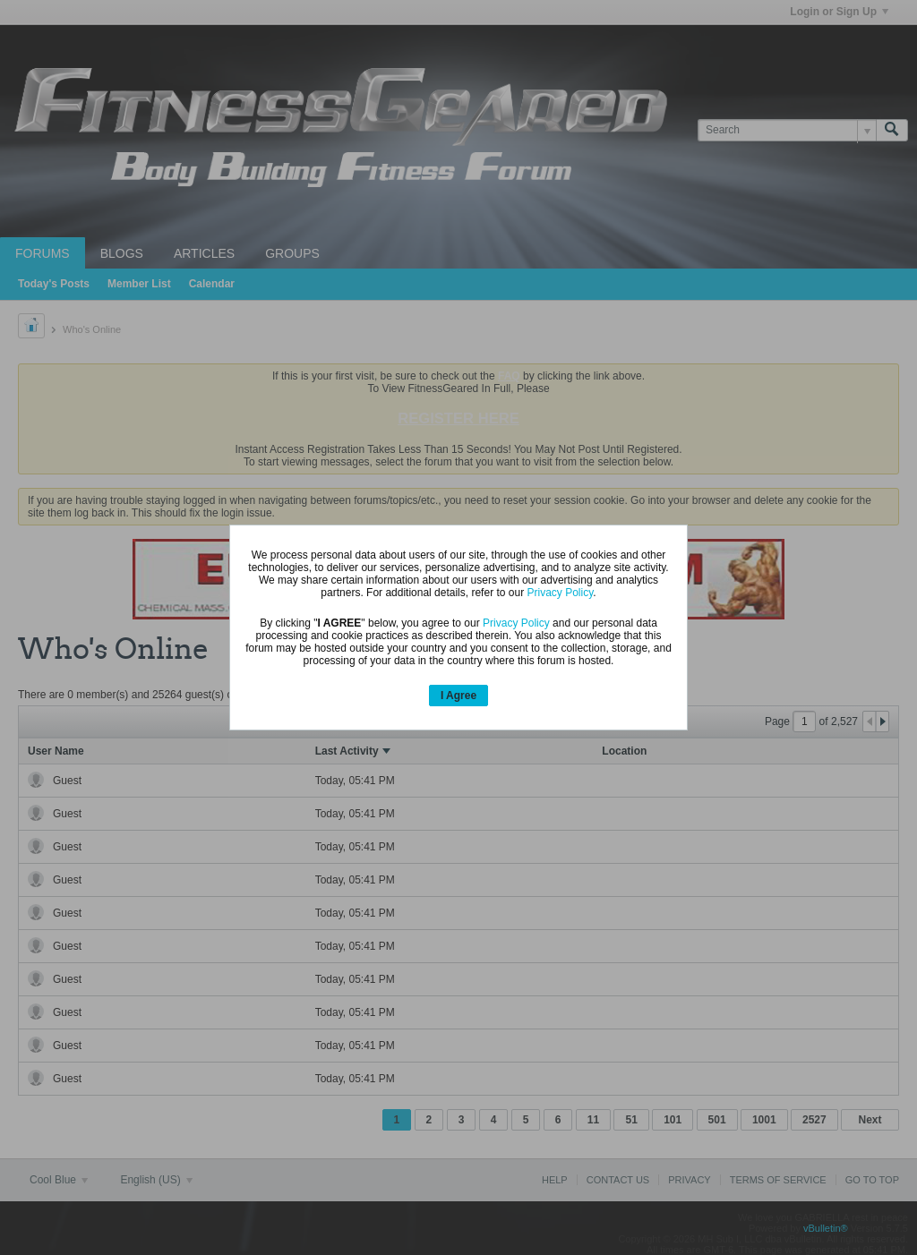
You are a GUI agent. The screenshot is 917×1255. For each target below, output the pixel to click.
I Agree (458, 695)
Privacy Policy (560, 592)
